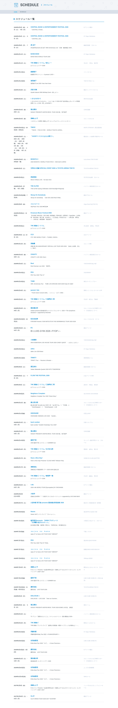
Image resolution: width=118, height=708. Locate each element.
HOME (15, 12)
